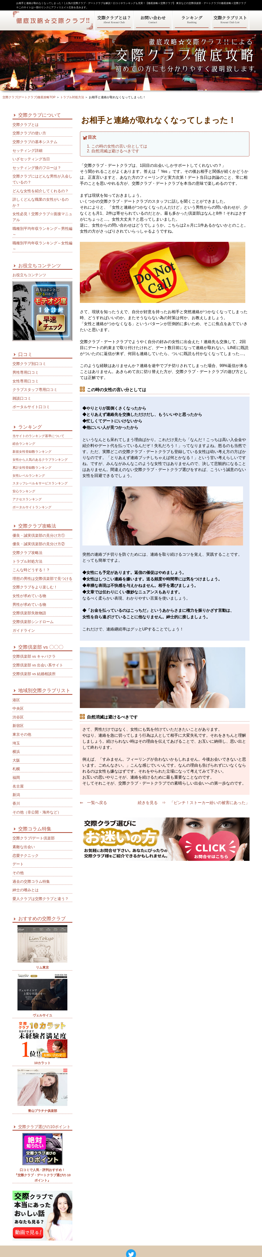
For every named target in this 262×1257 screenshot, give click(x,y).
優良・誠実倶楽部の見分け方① (38, 536)
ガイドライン (23, 630)
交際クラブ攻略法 (27, 553)
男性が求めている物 (29, 605)
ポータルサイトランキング (31, 507)
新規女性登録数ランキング (31, 451)
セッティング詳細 (27, 151)
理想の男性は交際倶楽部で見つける (42, 579)
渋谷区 (18, 717)
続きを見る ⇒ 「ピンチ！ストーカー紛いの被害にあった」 (194, 803)
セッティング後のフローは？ (36, 168)
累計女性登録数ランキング (31, 467)
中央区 (18, 709)
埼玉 (16, 743)
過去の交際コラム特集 (31, 882)
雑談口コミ (21, 398)
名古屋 (18, 786)
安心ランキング (23, 491)
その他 (18, 873)
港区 (16, 700)
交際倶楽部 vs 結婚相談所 (34, 674)
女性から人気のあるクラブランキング (40, 459)
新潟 (16, 795)
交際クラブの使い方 (29, 133)
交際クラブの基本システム (34, 142)
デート (18, 864)
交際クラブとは (25, 125)
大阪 (16, 760)
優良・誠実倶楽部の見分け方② (38, 544)
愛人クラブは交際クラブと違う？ (40, 899)
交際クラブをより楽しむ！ (34, 587)
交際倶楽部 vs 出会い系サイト (37, 665)
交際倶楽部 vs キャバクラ (34, 656)
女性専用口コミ (25, 381)
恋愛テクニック (25, 856)
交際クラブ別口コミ (29, 364)
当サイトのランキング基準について (38, 436)
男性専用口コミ (25, 372)
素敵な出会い (23, 847)
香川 (16, 804)
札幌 (16, 769)
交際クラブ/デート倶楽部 (33, 838)
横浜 (16, 752)
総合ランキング (23, 444)
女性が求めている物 (29, 596)
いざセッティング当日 (31, 159)
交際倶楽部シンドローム (33, 622)
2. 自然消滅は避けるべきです (113, 151)
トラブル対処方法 (27, 561)
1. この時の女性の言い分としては (117, 146)
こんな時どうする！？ (31, 570)
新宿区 (18, 726)
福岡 (16, 778)
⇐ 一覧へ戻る (93, 803)
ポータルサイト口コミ (31, 407)
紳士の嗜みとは (25, 890)
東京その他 (21, 734)
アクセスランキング (27, 499)
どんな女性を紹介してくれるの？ (40, 191)
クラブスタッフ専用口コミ (34, 390)
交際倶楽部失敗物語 (29, 613)
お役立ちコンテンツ (29, 275)
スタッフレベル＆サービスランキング (40, 483)
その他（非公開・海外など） (36, 812)
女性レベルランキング (28, 475)
